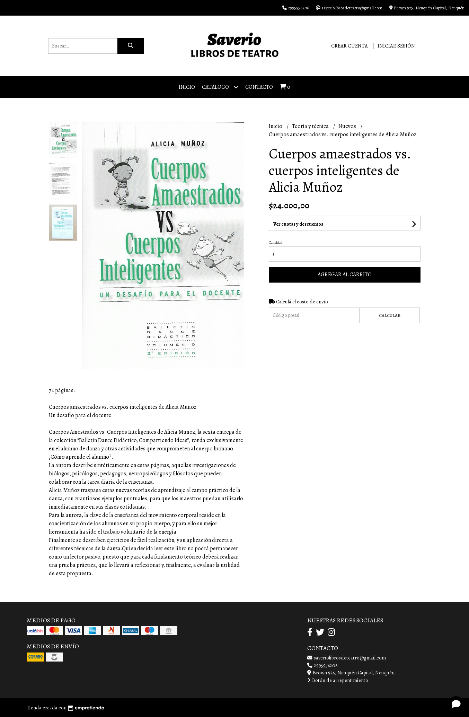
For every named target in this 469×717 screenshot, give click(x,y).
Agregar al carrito (345, 274)
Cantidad (275, 242)
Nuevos (347, 126)
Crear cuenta (349, 45)
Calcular (389, 315)
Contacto (259, 87)
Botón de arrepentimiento (337, 680)
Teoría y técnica (311, 126)
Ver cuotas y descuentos (298, 224)
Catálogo (220, 86)
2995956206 (322, 665)
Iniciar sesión (396, 45)
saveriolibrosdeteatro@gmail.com (346, 657)
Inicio (187, 87)
